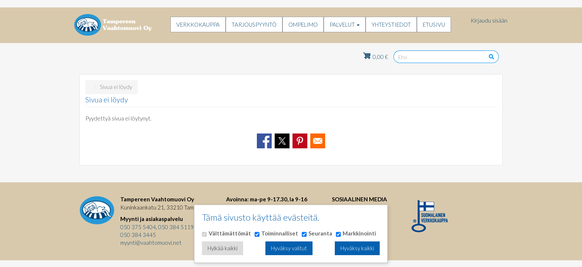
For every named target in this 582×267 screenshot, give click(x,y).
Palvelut (345, 24)
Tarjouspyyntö (254, 24)
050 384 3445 (138, 234)
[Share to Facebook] (264, 141)
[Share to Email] (317, 141)
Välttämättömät (230, 233)
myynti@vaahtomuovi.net (151, 242)
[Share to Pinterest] (299, 141)
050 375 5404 (138, 227)
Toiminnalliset (279, 233)
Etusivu (434, 24)
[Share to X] (282, 141)
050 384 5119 (176, 227)
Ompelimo (303, 24)
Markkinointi (359, 233)
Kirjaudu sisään (489, 20)
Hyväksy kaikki (357, 248)
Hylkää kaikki (222, 248)
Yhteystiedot (391, 24)
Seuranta (320, 233)
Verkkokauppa (198, 24)
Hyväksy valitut (289, 248)
